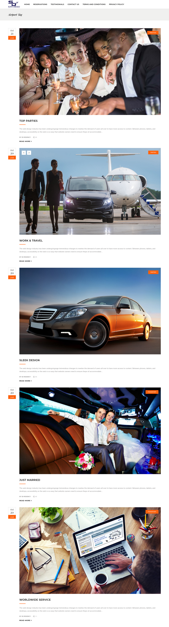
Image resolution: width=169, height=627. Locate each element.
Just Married (29, 480)
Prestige (153, 32)
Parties (153, 152)
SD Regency (26, 137)
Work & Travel (31, 240)
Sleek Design (29, 360)
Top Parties (28, 120)
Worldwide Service (35, 599)
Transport (152, 392)
